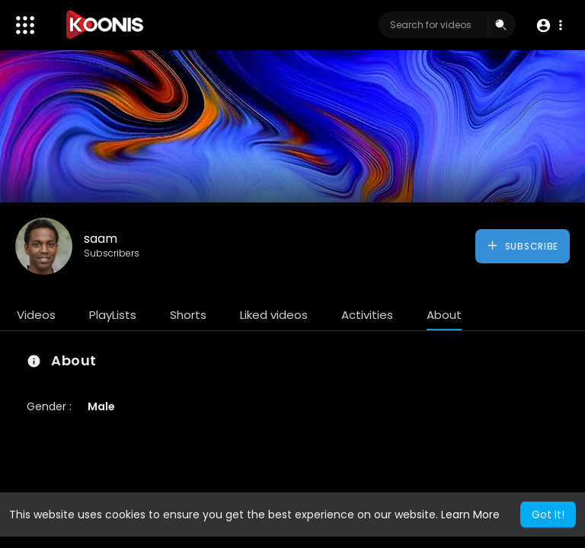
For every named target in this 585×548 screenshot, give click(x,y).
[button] (548, 25)
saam (100, 238)
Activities (367, 315)
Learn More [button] (470, 514)
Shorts (188, 315)
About (444, 315)
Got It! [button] (548, 514)
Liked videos (274, 315)
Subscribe (522, 246)
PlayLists (112, 315)
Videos (36, 315)
